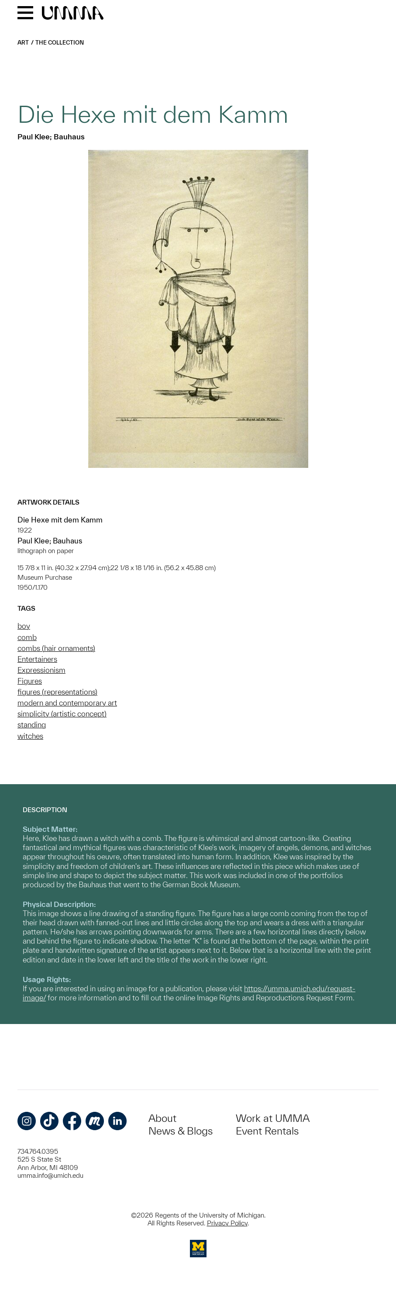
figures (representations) (57, 692)
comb (27, 637)
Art (23, 42)
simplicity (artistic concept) (62, 713)
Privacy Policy (227, 1223)
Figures (29, 681)
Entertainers (37, 659)
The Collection (59, 42)
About (162, 1118)
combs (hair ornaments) (56, 648)
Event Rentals (267, 1131)
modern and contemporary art (67, 703)
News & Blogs (180, 1131)
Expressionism (41, 670)
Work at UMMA (273, 1118)
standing (31, 724)
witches (30, 736)
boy (23, 626)
